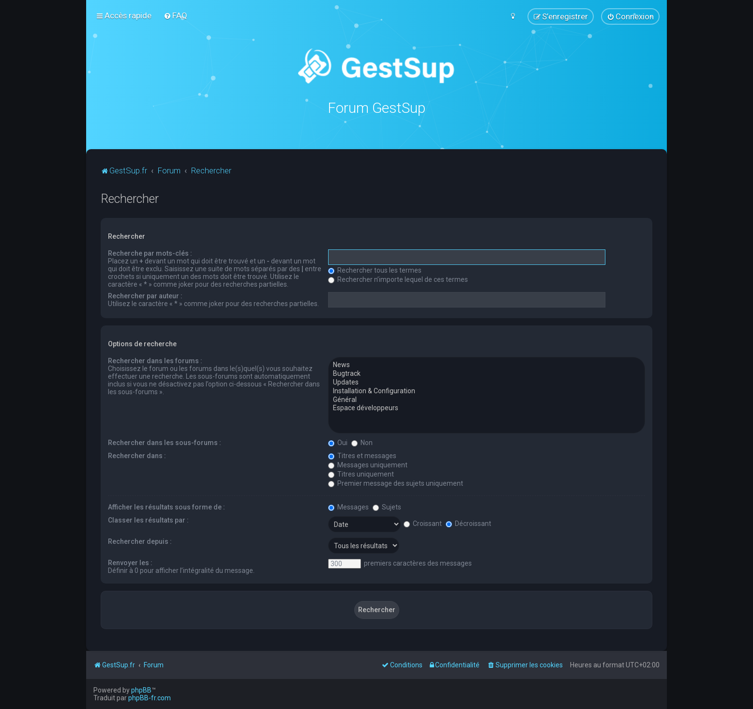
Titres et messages (362, 455)
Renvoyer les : (130, 562)
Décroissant (468, 523)
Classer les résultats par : (148, 520)
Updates (486, 382)
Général (486, 399)
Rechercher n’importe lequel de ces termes (398, 279)
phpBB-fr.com (149, 698)
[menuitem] (175, 15)
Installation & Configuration (486, 390)
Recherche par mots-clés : (150, 253)
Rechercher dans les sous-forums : (164, 442)
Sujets (387, 506)
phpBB (141, 690)
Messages (348, 506)
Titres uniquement (361, 474)
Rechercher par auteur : (145, 295)
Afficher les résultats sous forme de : (166, 506)
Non (362, 442)
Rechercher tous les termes (375, 270)
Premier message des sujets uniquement (395, 483)
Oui (337, 442)
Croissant (423, 523)
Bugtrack (486, 373)
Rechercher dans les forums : (155, 360)
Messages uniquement (367, 464)
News (486, 364)
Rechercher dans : (137, 455)
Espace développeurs (486, 407)
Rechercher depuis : (140, 541)
